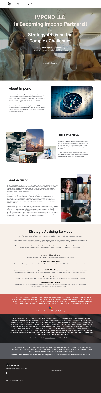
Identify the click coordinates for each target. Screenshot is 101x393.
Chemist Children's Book (77, 354)
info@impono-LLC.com (56, 370)
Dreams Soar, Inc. (50, 338)
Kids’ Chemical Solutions (63, 354)
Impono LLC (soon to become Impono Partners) (24, 4)
